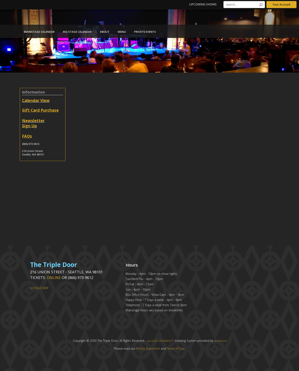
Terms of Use (176, 348)
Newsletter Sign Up (33, 123)
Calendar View (36, 100)
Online (54, 277)
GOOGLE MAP (39, 288)
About (104, 32)
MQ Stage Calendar (77, 32)
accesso (220, 341)
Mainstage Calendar (39, 32)
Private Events (145, 32)
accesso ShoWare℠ (160, 341)
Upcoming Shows (203, 4)
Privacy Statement (148, 348)
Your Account (281, 4)
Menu (122, 32)
